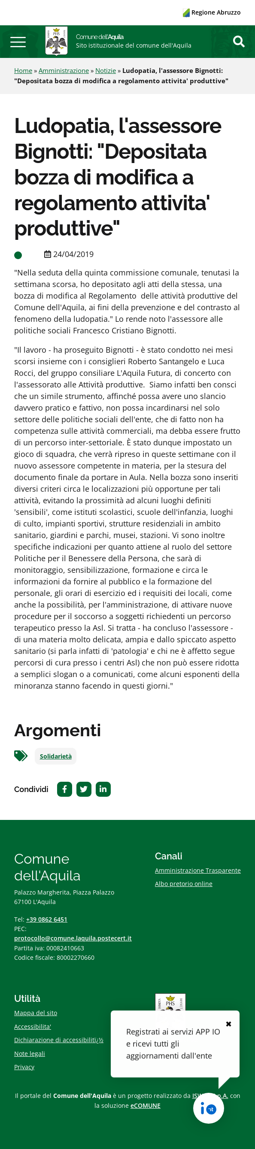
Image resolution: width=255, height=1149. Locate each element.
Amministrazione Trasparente (198, 870)
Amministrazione (64, 70)
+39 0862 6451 (46, 919)
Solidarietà (56, 756)
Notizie (105, 70)
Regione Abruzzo (212, 12)
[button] (18, 41)
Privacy (24, 1067)
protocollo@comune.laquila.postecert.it (73, 938)
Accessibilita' (32, 1026)
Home (23, 70)
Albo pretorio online (183, 884)
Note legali (29, 1053)
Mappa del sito (35, 1013)
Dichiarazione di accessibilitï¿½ (58, 1040)
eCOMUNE (146, 1105)
